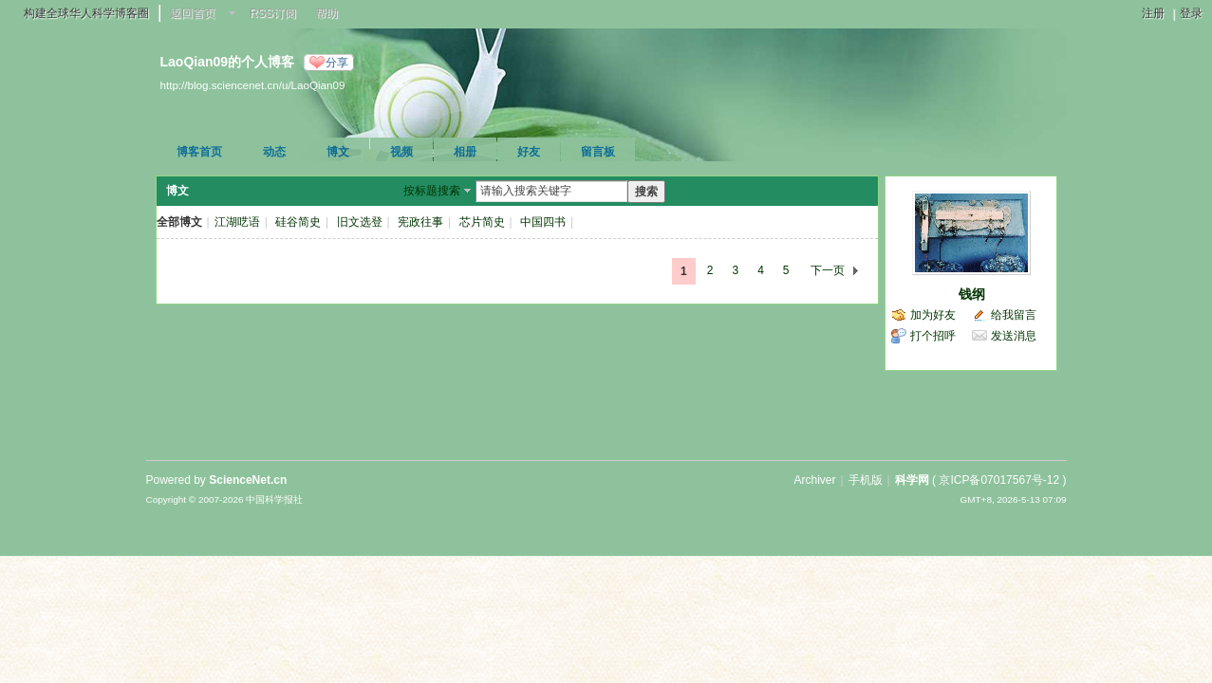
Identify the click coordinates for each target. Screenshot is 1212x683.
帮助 (326, 13)
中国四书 (543, 222)
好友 (528, 151)
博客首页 (199, 151)
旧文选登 (359, 222)
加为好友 (933, 315)
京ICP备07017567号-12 (999, 480)
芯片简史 (482, 222)
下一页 (828, 270)
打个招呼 (933, 335)
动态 (274, 151)
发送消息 (1013, 335)
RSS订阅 (273, 13)
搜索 (646, 191)
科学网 (912, 480)
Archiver (814, 480)
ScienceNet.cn (248, 480)
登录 (1191, 13)
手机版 (865, 480)
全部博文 (179, 222)
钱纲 (972, 294)
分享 (337, 62)
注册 (1153, 13)
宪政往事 (420, 222)
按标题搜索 (431, 190)
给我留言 (1013, 315)
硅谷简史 (298, 222)
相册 (465, 151)
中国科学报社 (274, 499)
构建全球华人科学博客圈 (86, 13)
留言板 (598, 151)
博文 (337, 151)
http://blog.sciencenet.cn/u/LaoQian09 (252, 85)
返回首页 (192, 13)
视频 (401, 151)
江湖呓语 (237, 222)
